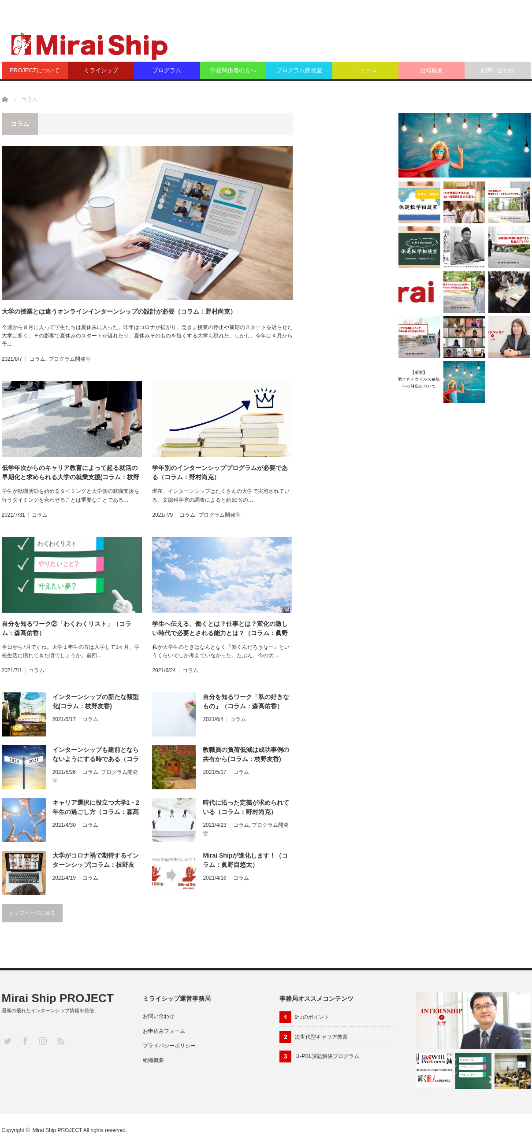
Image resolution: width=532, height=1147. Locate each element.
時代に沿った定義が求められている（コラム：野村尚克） (246, 807)
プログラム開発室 (299, 70)
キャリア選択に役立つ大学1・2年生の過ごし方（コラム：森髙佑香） (96, 808)
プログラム (167, 70)
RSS (60, 1040)
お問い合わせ (497, 70)
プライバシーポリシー (169, 1046)
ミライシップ (101, 70)
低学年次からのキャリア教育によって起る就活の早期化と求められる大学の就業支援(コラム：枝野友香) (71, 473)
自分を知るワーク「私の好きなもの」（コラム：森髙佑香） (246, 701)
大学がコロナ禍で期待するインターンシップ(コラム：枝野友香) (95, 861)
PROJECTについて (35, 70)
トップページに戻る (32, 913)
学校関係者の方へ (233, 70)
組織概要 (431, 70)
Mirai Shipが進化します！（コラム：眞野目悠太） (245, 860)
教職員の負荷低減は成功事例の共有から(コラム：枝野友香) (246, 754)
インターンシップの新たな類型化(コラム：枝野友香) (95, 701)
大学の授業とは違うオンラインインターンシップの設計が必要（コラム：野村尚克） (119, 311)
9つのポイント (312, 1017)
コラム (37, 359)
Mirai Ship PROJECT (58, 998)
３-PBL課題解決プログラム (327, 1056)
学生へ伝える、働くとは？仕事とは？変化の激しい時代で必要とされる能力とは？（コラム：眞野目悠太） (220, 629)
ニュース (365, 70)
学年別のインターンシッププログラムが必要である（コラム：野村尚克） (220, 472)
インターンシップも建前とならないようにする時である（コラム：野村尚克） (95, 755)
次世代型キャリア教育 (321, 1037)
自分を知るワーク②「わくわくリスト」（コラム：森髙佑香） (66, 628)
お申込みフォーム (164, 1031)
